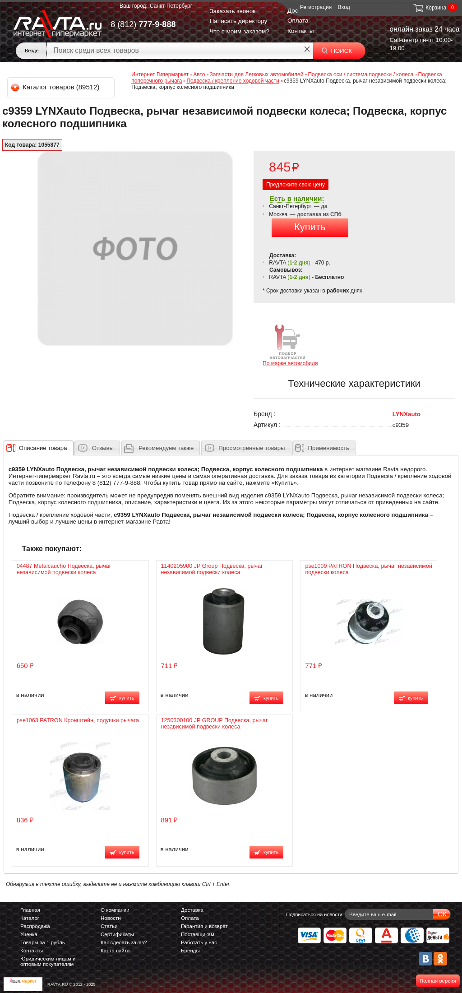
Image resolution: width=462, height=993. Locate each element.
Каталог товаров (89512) (55, 87)
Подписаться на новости (314, 914)
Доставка (192, 910)
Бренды (190, 950)
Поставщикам (197, 934)
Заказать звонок (232, 11)
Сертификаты (117, 934)
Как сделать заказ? (124, 942)
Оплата (298, 20)
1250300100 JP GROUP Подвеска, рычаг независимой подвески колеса (214, 723)
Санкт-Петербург (171, 6)
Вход (344, 7)
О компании (115, 910)
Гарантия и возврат (204, 926)
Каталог (29, 918)
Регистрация (316, 7)
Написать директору (238, 21)
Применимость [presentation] (328, 448)
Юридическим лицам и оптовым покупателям (48, 961)
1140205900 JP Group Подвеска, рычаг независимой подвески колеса (212, 569)
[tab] (39, 448)
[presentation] (43, 448)
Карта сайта (115, 950)
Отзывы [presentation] (103, 448)
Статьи (109, 926)
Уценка (28, 934)
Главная (30, 910)
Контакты (300, 31)
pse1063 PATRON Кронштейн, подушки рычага (78, 720)
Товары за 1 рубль (42, 942)
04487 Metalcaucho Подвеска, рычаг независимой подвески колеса (64, 569)
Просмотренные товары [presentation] (251, 448)
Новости (111, 918)
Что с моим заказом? (239, 31)
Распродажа (35, 926)
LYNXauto (406, 414)
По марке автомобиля (290, 345)
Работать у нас (199, 942)
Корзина (429, 8)
